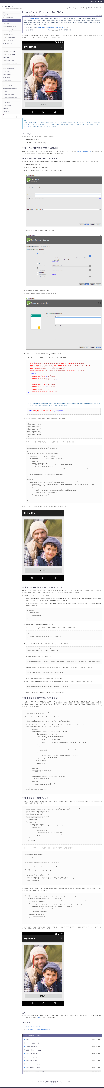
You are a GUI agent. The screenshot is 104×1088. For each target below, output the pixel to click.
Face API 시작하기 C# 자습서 (33, 1026)
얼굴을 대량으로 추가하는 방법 (33, 1050)
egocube (7, 6)
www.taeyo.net (55, 30)
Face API (28, 1040)
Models (9, 46)
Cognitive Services (7, 14)
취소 (18, 117)
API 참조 (40, 1018)
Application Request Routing (10, 97)
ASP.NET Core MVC (7, 43)
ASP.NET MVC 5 (8, 60)
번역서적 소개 (6, 111)
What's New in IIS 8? (7, 85)
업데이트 (5, 12)
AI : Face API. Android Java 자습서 (43, 30)
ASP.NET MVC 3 (8, 68)
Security (8, 34)
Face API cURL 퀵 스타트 (32, 1053)
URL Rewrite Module (8, 94)
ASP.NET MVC (6, 57)
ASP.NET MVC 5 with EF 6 (10, 63)
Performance (9, 37)
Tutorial (8, 40)
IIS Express (5, 108)
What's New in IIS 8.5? (8, 83)
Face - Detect (63, 701)
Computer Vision (8, 17)
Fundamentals (9, 32)
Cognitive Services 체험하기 (84, 151)
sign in (93, 1)
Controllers (9, 51)
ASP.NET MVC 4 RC (9, 66)
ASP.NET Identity (6, 77)
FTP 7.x (5, 91)
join (100, 1)
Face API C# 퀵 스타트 (31, 1057)
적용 (15, 117)
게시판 (90, 8)
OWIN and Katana (7, 80)
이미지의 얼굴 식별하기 (32, 1046)
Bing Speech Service (9, 26)
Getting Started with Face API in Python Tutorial (38, 1029)
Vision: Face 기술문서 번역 (34, 1036)
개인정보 (98, 8)
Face (5, 20)
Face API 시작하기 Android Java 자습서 (35, 1071)
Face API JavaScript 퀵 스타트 (33, 1064)
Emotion (6, 23)
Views (8, 49)
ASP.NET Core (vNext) (8, 29)
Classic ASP (6, 102)
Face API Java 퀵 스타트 (31, 1060)
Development (7, 105)
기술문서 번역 (80, 8)
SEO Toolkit (6, 100)
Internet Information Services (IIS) (10, 88)
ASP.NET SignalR (7, 74)
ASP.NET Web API (7, 71)
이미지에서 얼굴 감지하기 (32, 1043)
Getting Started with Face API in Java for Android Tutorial (52, 27)
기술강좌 (71, 8)
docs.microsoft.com (71, 27)
